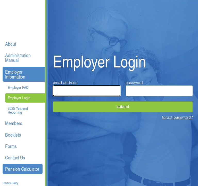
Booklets (13, 134)
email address (86, 88)
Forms (11, 146)
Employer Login (19, 97)
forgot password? (177, 117)
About (10, 43)
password (159, 88)
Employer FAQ (18, 87)
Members (13, 123)
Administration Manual (18, 58)
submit (123, 106)
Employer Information (15, 74)
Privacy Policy (10, 183)
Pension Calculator (22, 168)
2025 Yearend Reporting (18, 110)
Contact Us (15, 157)
